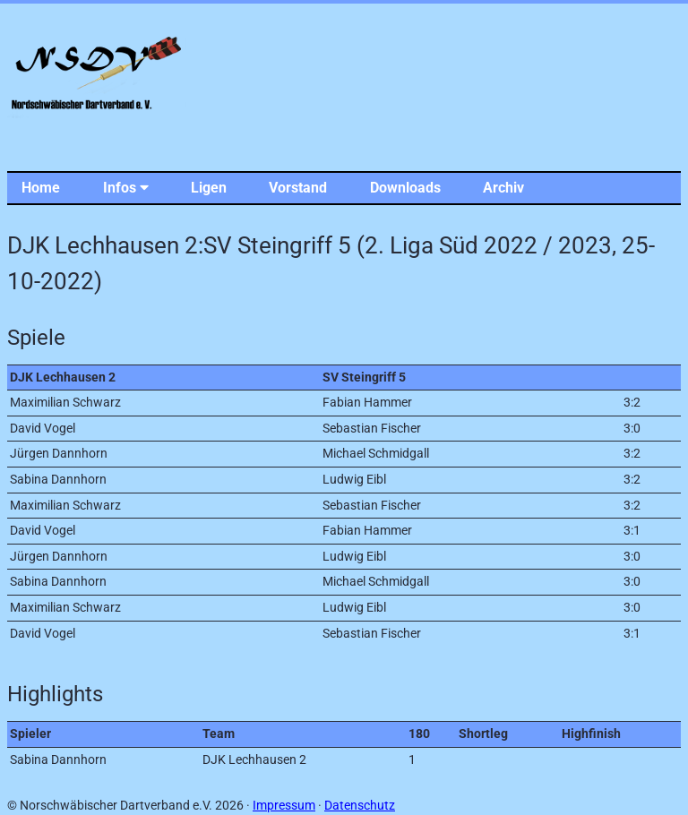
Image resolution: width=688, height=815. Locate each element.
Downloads (405, 187)
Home (41, 187)
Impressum (284, 805)
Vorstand (298, 187)
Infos (126, 187)
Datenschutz (359, 805)
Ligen (209, 187)
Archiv (503, 187)
